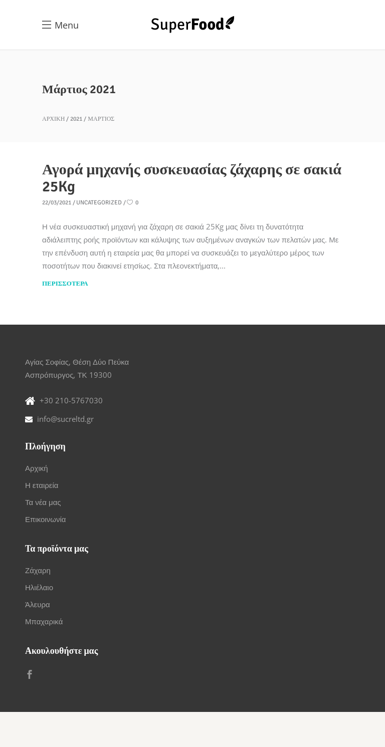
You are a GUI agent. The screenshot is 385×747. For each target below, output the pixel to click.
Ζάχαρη (38, 570)
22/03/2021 (56, 202)
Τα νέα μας (43, 502)
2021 (76, 119)
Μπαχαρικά (44, 621)
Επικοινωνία (45, 519)
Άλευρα (37, 604)
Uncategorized (99, 202)
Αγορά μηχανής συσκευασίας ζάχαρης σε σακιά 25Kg (191, 178)
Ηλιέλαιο (39, 587)
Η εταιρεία (41, 485)
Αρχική (53, 119)
